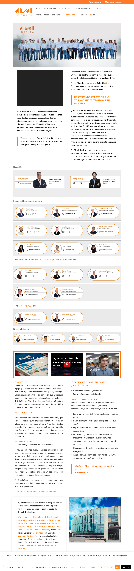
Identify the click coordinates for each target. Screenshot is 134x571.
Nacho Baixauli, (40, 517)
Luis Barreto (31, 526)
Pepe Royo (31, 520)
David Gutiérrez (42, 529)
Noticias (98, 9)
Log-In (84, 15)
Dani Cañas (34, 523)
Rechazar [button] (126, 567)
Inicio (38, 9)
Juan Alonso (57, 526)
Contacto (70, 15)
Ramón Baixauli (44, 526)
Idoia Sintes (38, 533)
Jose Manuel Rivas (26, 529)
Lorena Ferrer (39, 539)
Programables (42, 15)
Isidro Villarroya (33, 545)
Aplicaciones (50, 9)
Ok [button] (117, 567)
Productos (64, 9)
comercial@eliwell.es (52, 259)
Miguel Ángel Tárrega (46, 520)
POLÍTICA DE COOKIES (103, 567)
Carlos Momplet (25, 517)
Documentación (83, 9)
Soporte (56, 15)
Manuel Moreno (47, 523)
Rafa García (47, 545)
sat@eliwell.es (94, 365)
